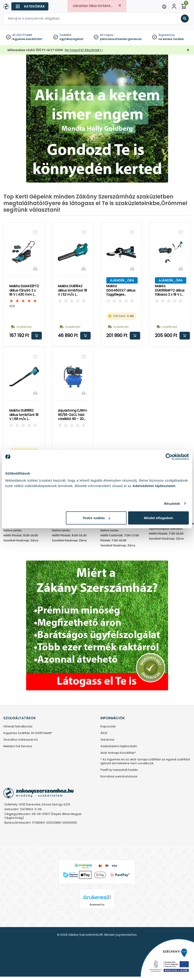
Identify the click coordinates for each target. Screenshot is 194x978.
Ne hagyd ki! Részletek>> (84, 50)
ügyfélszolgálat (71, 39)
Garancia (107, 740)
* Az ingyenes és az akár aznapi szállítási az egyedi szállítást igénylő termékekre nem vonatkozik (145, 761)
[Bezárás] (188, 50)
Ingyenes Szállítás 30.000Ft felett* (27, 733)
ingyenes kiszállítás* (27, 39)
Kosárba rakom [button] (36, 335)
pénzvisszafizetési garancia (121, 39)
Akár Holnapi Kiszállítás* (118, 753)
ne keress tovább (171, 39)
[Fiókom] (174, 6)
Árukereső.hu (97, 904)
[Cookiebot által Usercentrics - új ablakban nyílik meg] (169, 456)
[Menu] (164, 6)
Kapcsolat (107, 727)
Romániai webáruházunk (118, 777)
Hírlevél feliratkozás (17, 727)
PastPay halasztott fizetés (119, 770)
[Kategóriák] (29, 6)
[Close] (119, 5)
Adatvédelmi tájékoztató (118, 746)
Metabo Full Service (17, 746)
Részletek (172, 503)
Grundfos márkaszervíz (20, 740)
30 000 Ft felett (22, 35)
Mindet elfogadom (158, 518)
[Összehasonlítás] (35, 268)
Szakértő (65, 35)
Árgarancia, (166, 35)
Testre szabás (96, 518)
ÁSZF (103, 733)
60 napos (106, 35)
